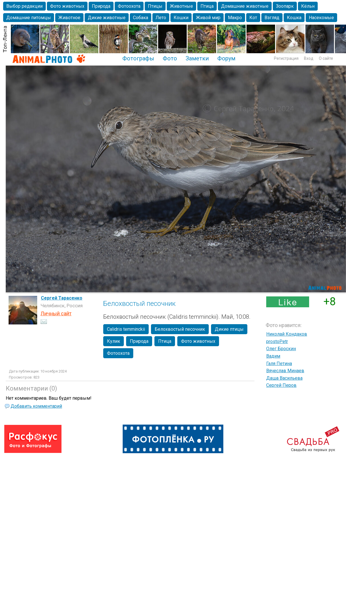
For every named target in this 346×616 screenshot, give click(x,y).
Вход (308, 58)
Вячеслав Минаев (285, 370)
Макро (235, 17)
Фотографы (138, 58)
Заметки (197, 58)
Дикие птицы (229, 329)
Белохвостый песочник (180, 329)
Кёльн (308, 6)
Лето (161, 17)
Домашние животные (245, 6)
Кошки (181, 17)
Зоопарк (285, 6)
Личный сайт (56, 313)
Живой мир (208, 17)
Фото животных (67, 6)
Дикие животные (107, 17)
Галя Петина (279, 363)
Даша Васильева (284, 378)
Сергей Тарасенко (61, 298)
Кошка (294, 17)
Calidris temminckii (126, 329)
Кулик (113, 341)
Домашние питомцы (28, 17)
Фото (170, 58)
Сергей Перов (281, 385)
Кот (253, 17)
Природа (101, 6)
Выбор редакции (24, 6)
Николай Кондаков (286, 334)
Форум (226, 58)
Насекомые (321, 17)
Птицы (155, 6)
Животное (69, 17)
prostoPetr (277, 341)
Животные (181, 6)
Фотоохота (129, 6)
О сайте (326, 58)
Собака (140, 17)
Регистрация (286, 58)
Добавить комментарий (36, 406)
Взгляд (272, 17)
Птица (207, 6)
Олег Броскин (281, 348)
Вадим (273, 356)
